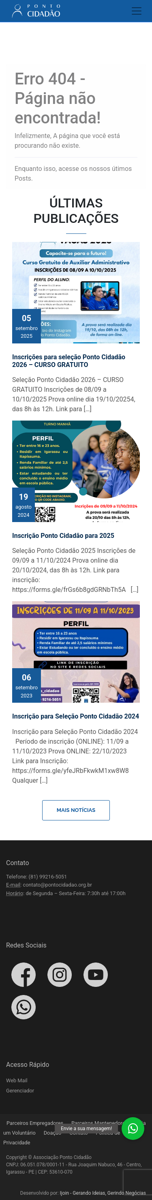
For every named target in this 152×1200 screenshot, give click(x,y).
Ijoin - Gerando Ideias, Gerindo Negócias (103, 1193)
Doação (53, 1133)
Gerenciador (20, 1091)
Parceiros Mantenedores (99, 1123)
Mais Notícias (76, 810)
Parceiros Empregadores (34, 1123)
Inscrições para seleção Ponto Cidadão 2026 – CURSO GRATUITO (68, 361)
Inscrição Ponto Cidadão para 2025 (63, 536)
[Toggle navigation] (134, 11)
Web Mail (17, 1080)
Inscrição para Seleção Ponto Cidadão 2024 (75, 716)
